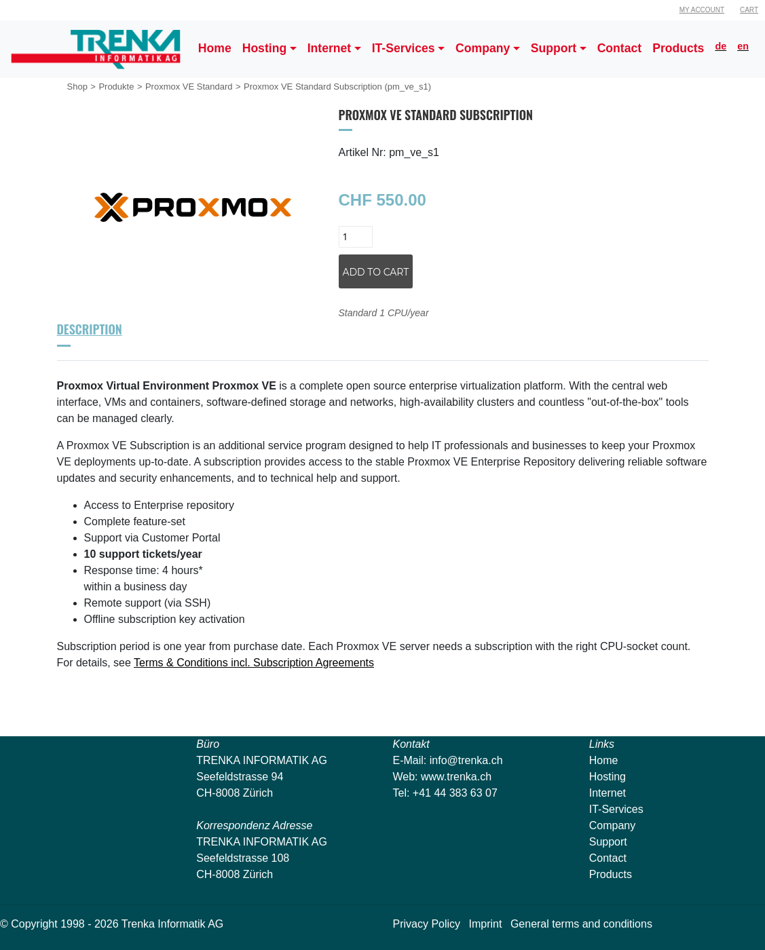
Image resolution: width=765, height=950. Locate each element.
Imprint (485, 924)
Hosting (607, 776)
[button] (269, 49)
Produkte (116, 86)
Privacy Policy (427, 924)
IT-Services (616, 809)
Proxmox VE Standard (189, 86)
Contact (608, 858)
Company (612, 825)
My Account (702, 10)
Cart (749, 10)
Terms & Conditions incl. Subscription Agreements (254, 662)
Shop (77, 86)
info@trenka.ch (466, 760)
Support (608, 842)
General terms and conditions (581, 924)
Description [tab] (89, 329)
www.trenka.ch (456, 776)
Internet (607, 793)
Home (603, 760)
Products (610, 874)
